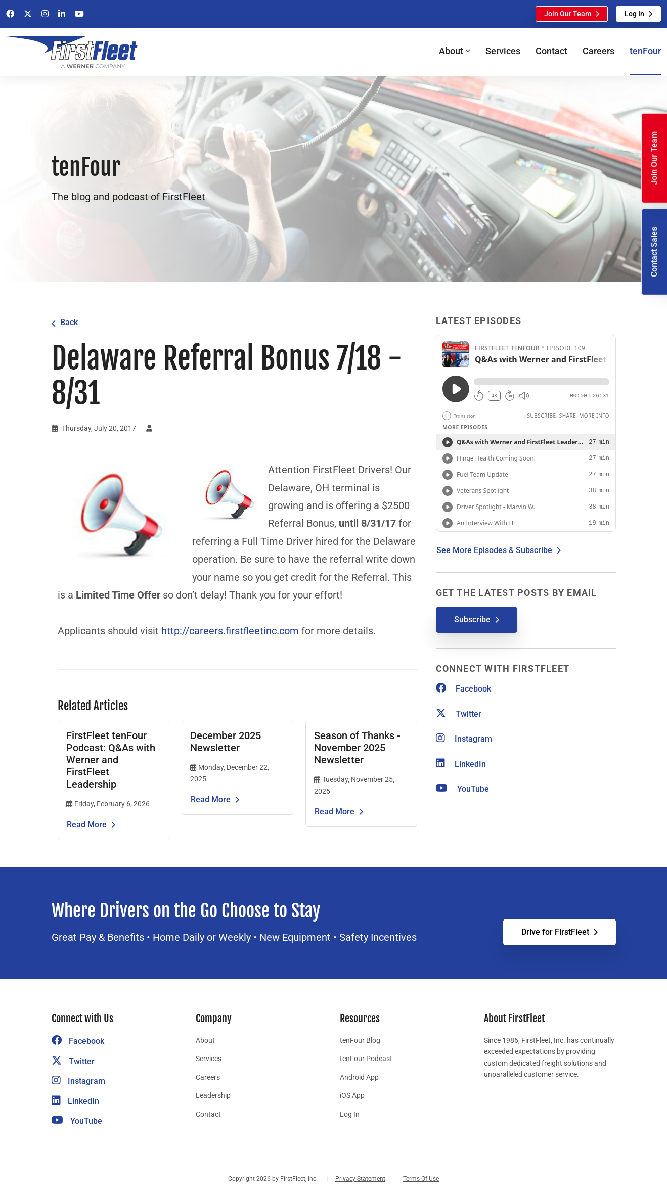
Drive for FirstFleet (555, 932)
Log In (634, 14)
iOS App (352, 1095)
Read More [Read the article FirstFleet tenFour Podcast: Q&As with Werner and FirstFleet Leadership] (87, 825)
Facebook (463, 689)
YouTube (462, 789)
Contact (551, 50)
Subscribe (472, 619)
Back (69, 322)
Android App (359, 1077)
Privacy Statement (360, 1178)
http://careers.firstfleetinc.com (230, 631)
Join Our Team (567, 14)
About (205, 1040)
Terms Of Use (421, 1178)
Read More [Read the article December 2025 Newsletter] (211, 799)
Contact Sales (654, 252)
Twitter (458, 714)
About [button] (451, 50)
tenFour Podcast (366, 1058)
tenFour (645, 50)
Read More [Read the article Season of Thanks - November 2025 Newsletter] (334, 811)
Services (502, 50)
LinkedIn (461, 764)
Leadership (213, 1095)
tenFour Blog (360, 1040)
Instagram (464, 739)
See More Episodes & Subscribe (494, 550)
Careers (598, 50)
